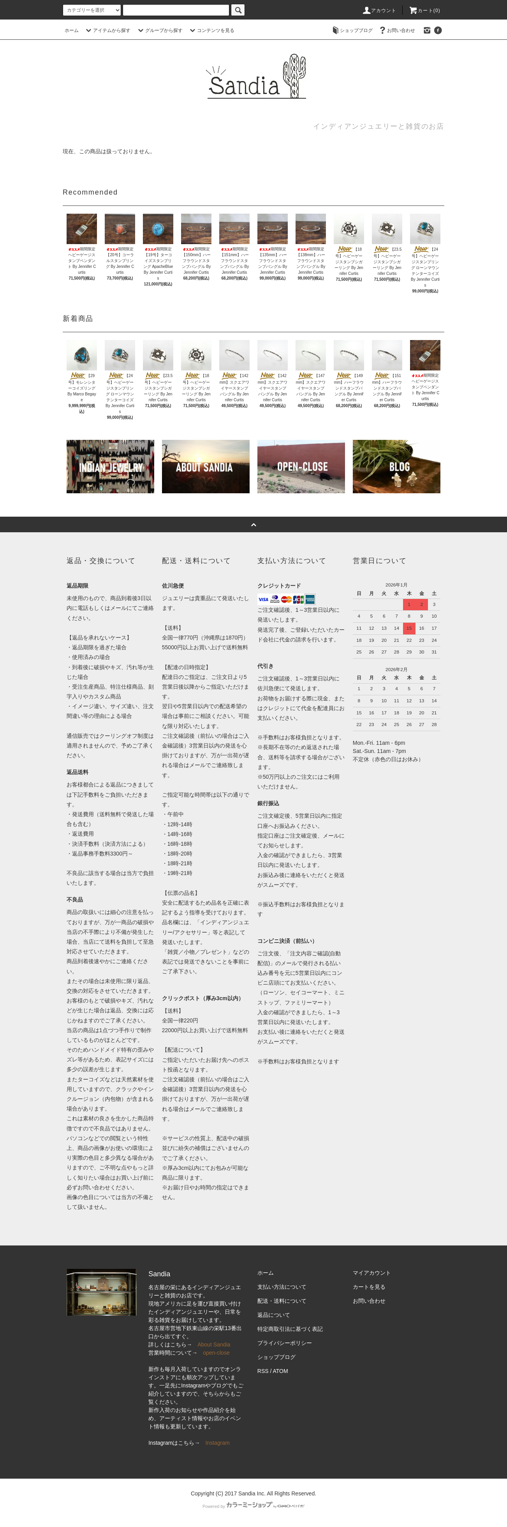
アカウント (379, 10)
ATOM (280, 1371)
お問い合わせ (396, 30)
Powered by (253, 1506)
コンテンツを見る (211, 30)
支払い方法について (281, 1287)
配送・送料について (281, 1301)
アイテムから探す (107, 30)
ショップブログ (352, 30)
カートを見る (369, 1287)
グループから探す (159, 30)
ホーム (72, 30)
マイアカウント (372, 1273)
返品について (273, 1315)
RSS (263, 1371)
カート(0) (424, 10)
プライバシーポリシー (284, 1343)
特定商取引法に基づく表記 (290, 1329)
